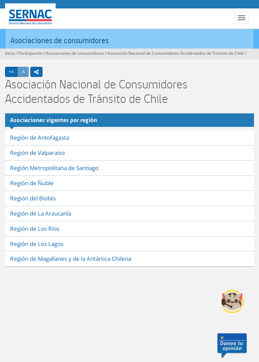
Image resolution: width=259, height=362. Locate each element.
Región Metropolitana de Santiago (54, 168)
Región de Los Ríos (34, 228)
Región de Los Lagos (36, 244)
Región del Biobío (33, 198)
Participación (30, 53)
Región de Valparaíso (37, 153)
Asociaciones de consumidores (59, 40)
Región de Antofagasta (39, 137)
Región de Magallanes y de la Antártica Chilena (70, 258)
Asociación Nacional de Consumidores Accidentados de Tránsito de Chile (175, 53)
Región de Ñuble (32, 183)
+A (13, 71)
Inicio (10, 53)
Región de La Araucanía (40, 213)
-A (25, 71)
